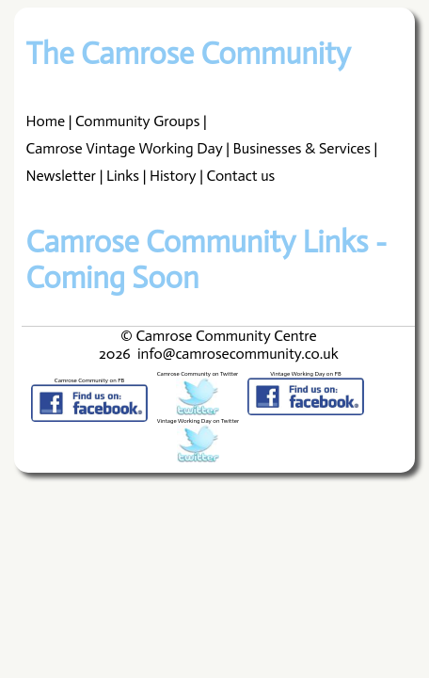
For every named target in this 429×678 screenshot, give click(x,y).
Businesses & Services (302, 148)
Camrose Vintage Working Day (124, 148)
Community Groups (137, 121)
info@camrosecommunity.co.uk (238, 354)
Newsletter (61, 176)
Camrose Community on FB (89, 380)
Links (122, 176)
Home (45, 121)
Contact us (241, 176)
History (173, 176)
